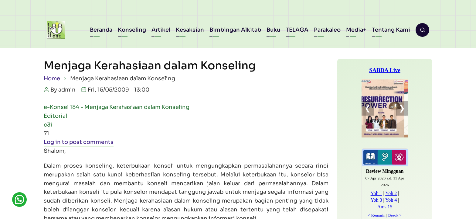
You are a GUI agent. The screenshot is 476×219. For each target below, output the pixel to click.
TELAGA (297, 29)
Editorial (55, 116)
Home (52, 78)
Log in (52, 142)
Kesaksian (190, 29)
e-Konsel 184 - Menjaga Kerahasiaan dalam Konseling (116, 107)
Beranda (101, 29)
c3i (48, 124)
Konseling (132, 29)
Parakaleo (327, 29)
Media (354, 29)
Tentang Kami (391, 29)
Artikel (160, 29)
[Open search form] (422, 30)
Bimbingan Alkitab (235, 29)
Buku (273, 29)
